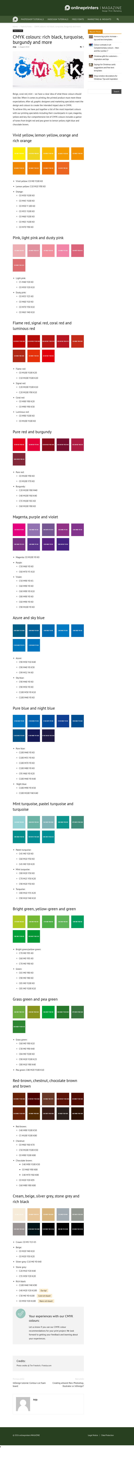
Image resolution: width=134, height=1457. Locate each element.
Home (15, 26)
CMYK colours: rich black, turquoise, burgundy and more (48, 39)
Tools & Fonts (26, 26)
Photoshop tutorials (25, 19)
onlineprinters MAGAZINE (29, 1435)
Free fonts (70, 19)
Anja (14, 47)
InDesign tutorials (50, 19)
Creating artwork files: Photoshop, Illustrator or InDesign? (68, 1384)
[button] (117, 19)
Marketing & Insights (92, 19)
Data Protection (107, 1435)
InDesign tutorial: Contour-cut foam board (29, 1384)
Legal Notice (93, 1435)
